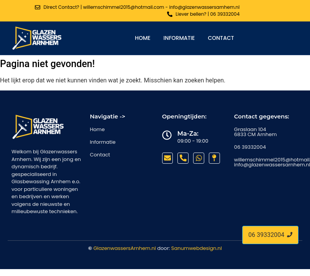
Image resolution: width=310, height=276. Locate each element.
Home (143, 38)
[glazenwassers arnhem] (37, 38)
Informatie (179, 38)
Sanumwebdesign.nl (196, 248)
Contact (221, 38)
